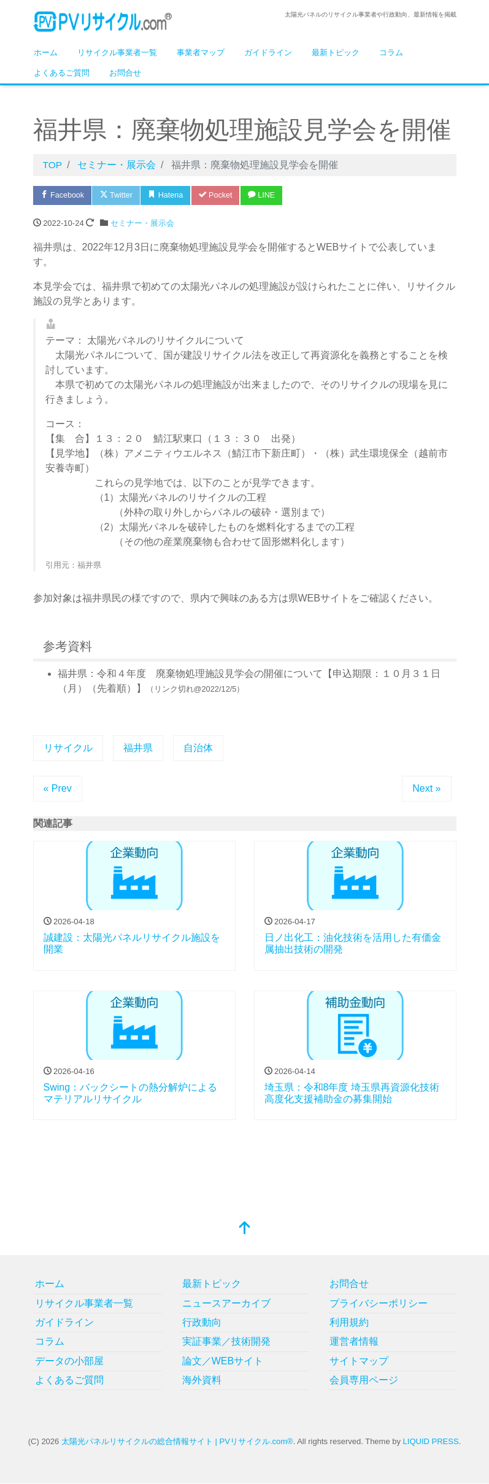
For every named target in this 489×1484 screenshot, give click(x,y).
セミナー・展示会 (142, 223)
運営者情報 (354, 1342)
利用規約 (349, 1323)
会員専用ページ (363, 1380)
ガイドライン (268, 52)
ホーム (46, 52)
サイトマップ (358, 1361)
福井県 (138, 748)
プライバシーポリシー (378, 1303)
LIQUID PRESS (431, 1442)
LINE (271, 195)
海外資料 (201, 1380)
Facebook (64, 195)
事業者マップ (201, 52)
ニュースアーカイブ (226, 1303)
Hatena (171, 195)
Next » (426, 789)
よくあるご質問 (62, 72)
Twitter (120, 195)
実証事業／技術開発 (226, 1342)
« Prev (58, 789)
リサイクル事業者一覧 (117, 52)
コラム (391, 52)
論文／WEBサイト (222, 1361)
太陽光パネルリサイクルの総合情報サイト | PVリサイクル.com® (177, 1442)
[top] (244, 1229)
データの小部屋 (69, 1361)
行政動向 (201, 1323)
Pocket (223, 195)
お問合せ (125, 72)
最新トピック (336, 52)
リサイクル (68, 748)
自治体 (198, 748)
